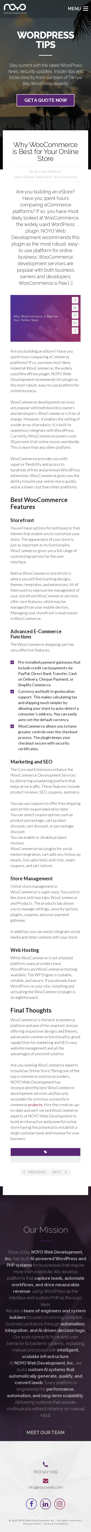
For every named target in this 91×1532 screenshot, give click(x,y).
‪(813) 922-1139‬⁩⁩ (45, 1471)
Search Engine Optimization (33, 177)
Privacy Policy (32, 1523)
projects (35, 1104)
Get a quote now (45, 101)
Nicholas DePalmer (47, 171)
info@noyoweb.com (45, 1487)
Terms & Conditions (55, 1523)
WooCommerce (65, 177)
